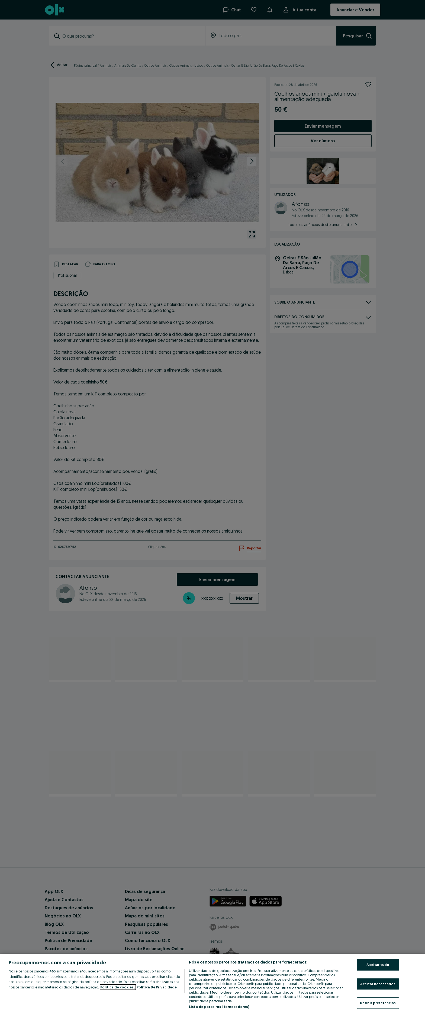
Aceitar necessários (377, 984)
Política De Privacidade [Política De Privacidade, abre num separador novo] (157, 987)
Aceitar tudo (377, 964)
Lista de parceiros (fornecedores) (219, 1006)
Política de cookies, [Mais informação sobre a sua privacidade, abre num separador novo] (117, 987)
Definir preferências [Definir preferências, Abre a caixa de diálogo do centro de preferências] (378, 1003)
